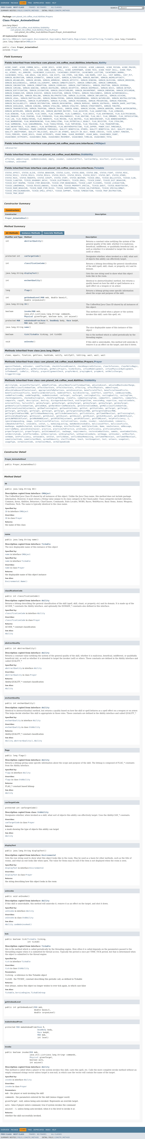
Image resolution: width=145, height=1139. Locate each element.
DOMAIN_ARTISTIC (70, 80)
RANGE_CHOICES (97, 132)
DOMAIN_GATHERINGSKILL (116, 93)
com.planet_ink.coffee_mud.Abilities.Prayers (32, 17)
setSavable (38, 437)
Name (102, 426)
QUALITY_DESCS (125, 129)
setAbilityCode (13, 434)
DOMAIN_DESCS (107, 88)
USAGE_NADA (91, 134)
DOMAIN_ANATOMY (91, 77)
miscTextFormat (72, 426)
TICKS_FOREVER (12, 134)
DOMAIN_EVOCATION (53, 93)
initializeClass (69, 421)
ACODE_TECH (90, 70)
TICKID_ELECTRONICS (60, 180)
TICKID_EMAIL (78, 180)
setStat (50, 437)
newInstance (112, 426)
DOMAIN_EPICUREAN (125, 90)
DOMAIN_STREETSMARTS (91, 106)
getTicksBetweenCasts (66, 413)
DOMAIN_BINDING (88, 80)
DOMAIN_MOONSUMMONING (77, 98)
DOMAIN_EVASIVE (34, 93)
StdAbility (87, 154)
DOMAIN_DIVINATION (39, 90)
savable (129, 159)
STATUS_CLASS (63, 173)
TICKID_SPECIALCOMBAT (113, 188)
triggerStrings (13, 374)
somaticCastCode (13, 439)
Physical (28, 316)
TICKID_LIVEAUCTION (114, 183)
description (32, 400)
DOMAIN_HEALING (33, 96)
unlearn (112, 439)
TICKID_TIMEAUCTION (83, 191)
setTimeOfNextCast (104, 437)
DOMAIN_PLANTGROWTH (39, 101)
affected (9, 159)
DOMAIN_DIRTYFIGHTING (16, 90)
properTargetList (14, 431)
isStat (42, 424)
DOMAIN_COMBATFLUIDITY (63, 83)
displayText (30, 273)
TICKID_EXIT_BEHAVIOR (114, 180)
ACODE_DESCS (48, 67)
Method (35, 10)
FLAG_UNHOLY (31, 127)
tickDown (9, 162)
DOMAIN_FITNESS (72, 93)
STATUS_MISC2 (11, 175)
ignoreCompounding (14, 421)
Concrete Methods (53, 233)
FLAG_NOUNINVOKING (33, 121)
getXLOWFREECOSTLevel (16, 418)
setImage (102, 434)
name (26, 327)
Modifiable (67, 39)
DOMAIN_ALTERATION (71, 77)
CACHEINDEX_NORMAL (114, 72)
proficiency (117, 159)
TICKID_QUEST (98, 186)
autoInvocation (74, 390)
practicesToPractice (63, 429)
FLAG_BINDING (11, 114)
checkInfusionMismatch (63, 366)
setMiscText (128, 434)
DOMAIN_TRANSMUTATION (16, 108)
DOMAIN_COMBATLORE (87, 83)
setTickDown (62, 437)
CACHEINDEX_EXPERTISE (68, 72)
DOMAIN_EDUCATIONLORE (62, 90)
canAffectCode (42, 366)
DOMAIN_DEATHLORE (50, 88)
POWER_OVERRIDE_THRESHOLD (44, 129)
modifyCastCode (90, 426)
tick (26, 334)
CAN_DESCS (42, 75)
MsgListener (80, 39)
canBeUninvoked (38, 159)
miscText (104, 159)
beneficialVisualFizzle (17, 393)
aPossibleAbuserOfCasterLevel (20, 390)
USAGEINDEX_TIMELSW (82, 137)
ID (25, 304)
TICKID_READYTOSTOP (118, 186)
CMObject (16, 39)
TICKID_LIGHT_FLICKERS (90, 183)
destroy (45, 400)
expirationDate (126, 400)
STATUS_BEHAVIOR (45, 173)
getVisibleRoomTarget (16, 416)
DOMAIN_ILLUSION (77, 96)
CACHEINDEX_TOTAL (14, 75)
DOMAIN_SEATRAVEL (101, 103)
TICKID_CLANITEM (13, 180)
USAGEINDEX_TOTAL (103, 137)
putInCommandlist (51, 431)
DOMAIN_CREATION (101, 85)
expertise (111, 400)
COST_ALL (102, 75)
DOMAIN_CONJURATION (15, 85)
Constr (27, 10)
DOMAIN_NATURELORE (100, 98)
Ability (6, 39)
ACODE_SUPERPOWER (74, 70)
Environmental (41, 39)
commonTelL (117, 398)
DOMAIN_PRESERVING (98, 101)
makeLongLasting (59, 424)
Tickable (108, 39)
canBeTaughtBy (32, 395)
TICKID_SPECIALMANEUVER (17, 191)
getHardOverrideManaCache (62, 406)
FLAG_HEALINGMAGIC (63, 116)
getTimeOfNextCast (105, 413)
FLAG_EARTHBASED (104, 114)
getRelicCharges (39, 369)
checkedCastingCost (34, 398)
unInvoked (21, 162)
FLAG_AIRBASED (116, 111)
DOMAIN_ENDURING (106, 90)
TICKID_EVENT (94, 180)
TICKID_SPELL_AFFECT (42, 191)
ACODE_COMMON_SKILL (30, 67)
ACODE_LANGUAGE (96, 67)
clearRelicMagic (129, 366)
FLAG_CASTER (27, 114)
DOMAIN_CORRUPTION (36, 85)
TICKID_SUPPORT (63, 191)
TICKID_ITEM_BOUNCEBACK (64, 183)
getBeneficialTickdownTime (19, 406)
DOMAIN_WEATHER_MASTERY (58, 111)
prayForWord (71, 371)
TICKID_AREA (94, 178)
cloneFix (70, 398)
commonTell (104, 398)
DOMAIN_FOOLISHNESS (92, 93)
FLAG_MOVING (60, 119)
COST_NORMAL (115, 75)
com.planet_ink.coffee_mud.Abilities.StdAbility (28, 28)
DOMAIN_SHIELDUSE (14, 106)
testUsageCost (92, 439)
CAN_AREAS (30, 75)
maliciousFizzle (119, 424)
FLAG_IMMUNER (109, 116)
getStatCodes (96, 408)
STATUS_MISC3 (27, 175)
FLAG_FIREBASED (44, 116)
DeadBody (54, 321)
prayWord (98, 371)
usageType (10, 442)
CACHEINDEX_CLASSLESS (44, 72)
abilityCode (11, 385)
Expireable (55, 39)
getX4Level (75, 416)
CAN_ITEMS (67, 75)
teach (80, 439)
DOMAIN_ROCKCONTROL (62, 103)
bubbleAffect (64, 393)
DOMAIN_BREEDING (126, 80)
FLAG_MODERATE (44, 119)
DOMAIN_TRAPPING (38, 108)
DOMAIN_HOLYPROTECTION (54, 96)
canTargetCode (31, 256)
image (29, 421)
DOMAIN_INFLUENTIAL (98, 96)
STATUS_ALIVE (28, 173)
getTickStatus (87, 413)
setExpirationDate (85, 434)
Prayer (14, 50)
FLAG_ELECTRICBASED (125, 114)
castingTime (126, 395)
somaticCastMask (32, 439)
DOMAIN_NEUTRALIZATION (123, 98)
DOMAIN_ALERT (53, 77)
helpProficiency (117, 418)
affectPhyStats (95, 388)
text (104, 439)
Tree (30, 3)
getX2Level (48, 416)
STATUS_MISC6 (74, 175)
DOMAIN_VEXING (88, 108)
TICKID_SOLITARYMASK (89, 188)
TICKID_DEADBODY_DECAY (35, 180)
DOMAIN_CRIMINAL (120, 85)
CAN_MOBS (78, 75)
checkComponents (13, 398)
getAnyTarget (43, 403)
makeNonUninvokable (80, 424)
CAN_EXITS (55, 75)
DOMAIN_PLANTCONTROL (15, 101)
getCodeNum (40, 406)
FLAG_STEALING (116, 121)
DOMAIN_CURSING (13, 88)
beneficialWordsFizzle (43, 393)
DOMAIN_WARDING (105, 108)
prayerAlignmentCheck (52, 371)
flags (27, 290)
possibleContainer (30, 429)
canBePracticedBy (14, 395)
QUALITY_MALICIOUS (38, 132)
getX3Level (61, 416)
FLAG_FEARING (27, 116)
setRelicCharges (113, 371)
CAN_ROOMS (90, 75)
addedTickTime (49, 385)
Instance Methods (31, 233)
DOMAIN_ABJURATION (14, 77)
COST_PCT (127, 75)
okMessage (126, 426)
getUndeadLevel (32, 297)
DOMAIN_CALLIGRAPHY (40, 83)
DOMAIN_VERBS (72, 108)
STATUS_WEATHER (77, 178)
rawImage (66, 431)
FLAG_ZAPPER (90, 127)
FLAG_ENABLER (11, 116)
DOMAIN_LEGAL (11, 98)
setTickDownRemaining (82, 437)
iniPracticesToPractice (46, 421)
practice (46, 429)
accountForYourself (30, 385)
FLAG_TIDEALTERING (53, 124)
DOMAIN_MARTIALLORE (31, 98)
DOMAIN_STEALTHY (70, 106)
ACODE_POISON (113, 67)
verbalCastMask (43, 442)
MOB (42, 297)
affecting (80, 388)
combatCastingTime (87, 398)
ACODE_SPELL (57, 70)
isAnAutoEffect (74, 159)
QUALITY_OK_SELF (79, 132)
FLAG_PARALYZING (53, 121)
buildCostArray (81, 393)
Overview (5, 3)
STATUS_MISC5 (58, 175)
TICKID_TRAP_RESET (14, 193)
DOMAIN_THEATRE (112, 106)
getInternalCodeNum (88, 406)
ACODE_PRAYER (128, 67)
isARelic (24, 371)
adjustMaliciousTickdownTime (20, 388)
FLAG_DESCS (88, 114)
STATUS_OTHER (118, 175)
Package (14, 3)
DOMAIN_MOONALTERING (53, 98)
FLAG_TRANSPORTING (109, 124)
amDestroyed (22, 159)
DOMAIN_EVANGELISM (14, 93)
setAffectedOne (31, 434)
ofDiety (35, 371)
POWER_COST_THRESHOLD (110, 127)
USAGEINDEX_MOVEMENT (59, 137)
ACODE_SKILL (29, 70)
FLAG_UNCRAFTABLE (14, 127)
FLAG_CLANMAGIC (73, 114)
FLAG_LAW (9, 119)
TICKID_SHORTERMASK (66, 188)
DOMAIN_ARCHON (33, 80)
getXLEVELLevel (104, 416)
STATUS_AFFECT (12, 173)
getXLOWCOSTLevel (123, 416)
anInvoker (28, 366)
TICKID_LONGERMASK (14, 186)
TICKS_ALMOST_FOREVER (117, 132)
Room (43, 321)
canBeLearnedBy (123, 393)
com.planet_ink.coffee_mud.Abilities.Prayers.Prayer (34, 30)
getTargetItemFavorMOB (78, 411)
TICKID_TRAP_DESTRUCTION (108, 191)
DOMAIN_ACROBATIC (35, 77)
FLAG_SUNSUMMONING (32, 124)
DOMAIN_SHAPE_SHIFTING (123, 103)
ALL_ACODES (10, 72)
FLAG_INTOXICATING (128, 116)
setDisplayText (66, 434)
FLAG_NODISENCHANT (93, 119)
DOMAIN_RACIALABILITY (16, 103)
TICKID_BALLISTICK (111, 178)
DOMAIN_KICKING (117, 96)
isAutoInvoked (106, 421)
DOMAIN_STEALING (51, 106)
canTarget (65, 395)
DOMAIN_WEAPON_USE (34, 111)
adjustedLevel (99, 385)
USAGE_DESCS (28, 134)
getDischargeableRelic (17, 369)
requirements (79, 431)
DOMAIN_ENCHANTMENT (85, 90)
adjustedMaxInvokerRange (121, 385)
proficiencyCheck (112, 429)
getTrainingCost (126, 413)
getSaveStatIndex (69, 408)
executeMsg (98, 400)
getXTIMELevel (99, 418)
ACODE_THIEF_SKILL (108, 70)
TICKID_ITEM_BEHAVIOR (38, 183)
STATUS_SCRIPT (44, 178)
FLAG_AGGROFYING (98, 111)
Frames (32, 7)
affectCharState (45, 388)
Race (69, 321)
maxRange (9, 426)
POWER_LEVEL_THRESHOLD (17, 129)
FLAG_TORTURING (73, 124)
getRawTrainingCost (47, 408)
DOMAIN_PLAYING (58, 101)
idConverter (11, 148)
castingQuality (92, 395)
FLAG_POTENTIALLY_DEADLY (77, 121)
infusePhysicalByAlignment (119, 369)
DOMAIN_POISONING (77, 101)
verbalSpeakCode (61, 442)
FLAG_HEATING (82, 116)
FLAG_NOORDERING (13, 121)
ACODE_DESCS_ (63, 67)
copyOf (20, 400)
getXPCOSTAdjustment (61, 418)
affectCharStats (64, 388)
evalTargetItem (83, 400)
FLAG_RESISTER (99, 121)
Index (48, 3)
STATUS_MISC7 (89, 175)
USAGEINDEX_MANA (38, 137)
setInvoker (114, 434)
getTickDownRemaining (42, 413)
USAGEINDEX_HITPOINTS (16, 137)
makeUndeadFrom (32, 321)
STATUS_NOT (104, 175)
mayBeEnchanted (24, 426)
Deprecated (38, 3)
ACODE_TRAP (125, 70)
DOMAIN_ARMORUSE (51, 80)
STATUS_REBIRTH (27, 178)
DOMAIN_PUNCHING (118, 101)
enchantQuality (32, 280)
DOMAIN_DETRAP (123, 88)
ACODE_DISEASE (79, 67)
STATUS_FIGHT (106, 173)
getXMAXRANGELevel (39, 418)
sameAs (114, 431)
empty (51, 159)
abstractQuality (32, 241)
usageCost (124, 439)
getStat (84, 408)
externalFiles (12, 403)
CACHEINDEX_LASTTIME (92, 72)
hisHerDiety (75, 369)
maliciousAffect (100, 424)
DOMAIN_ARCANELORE (14, 80)
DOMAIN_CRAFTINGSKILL (80, 85)
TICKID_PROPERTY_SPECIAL (77, 186)
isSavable (31, 424)
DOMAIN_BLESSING (107, 80)
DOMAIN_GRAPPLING (14, 96)
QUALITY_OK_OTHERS (59, 132)
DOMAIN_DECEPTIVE (70, 88)
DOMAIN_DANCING (31, 88)
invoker (60, 159)
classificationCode (34, 263)
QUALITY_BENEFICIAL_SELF (102, 129)
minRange (57, 426)
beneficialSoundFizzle (116, 390)
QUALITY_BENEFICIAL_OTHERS (74, 129)
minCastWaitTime (42, 426)
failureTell (28, 403)
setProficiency (23, 437)
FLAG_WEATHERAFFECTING (70, 127)
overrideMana (11, 429)
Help (54, 3)
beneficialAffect (93, 390)
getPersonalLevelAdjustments (20, 408)
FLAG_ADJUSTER (80, 111)
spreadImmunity (51, 439)
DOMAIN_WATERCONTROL (126, 108)
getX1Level (35, 416)
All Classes (56, 7)
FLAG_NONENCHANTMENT (116, 119)
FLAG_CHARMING (56, 114)
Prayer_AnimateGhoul (15, 218)
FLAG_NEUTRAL (75, 119)
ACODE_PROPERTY (13, 70)
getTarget (110, 408)
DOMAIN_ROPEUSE (82, 103)
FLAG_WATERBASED (48, 127)
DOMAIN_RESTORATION (40, 103)
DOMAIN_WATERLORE (14, 111)
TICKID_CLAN (129, 178)
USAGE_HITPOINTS (44, 134)
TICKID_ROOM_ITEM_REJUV (42, 188)
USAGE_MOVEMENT (76, 134)
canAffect (96, 393)
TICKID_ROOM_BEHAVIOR (16, 188)
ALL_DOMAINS (24, 72)
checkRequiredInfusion (89, 366)
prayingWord (86, 371)
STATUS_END (91, 173)
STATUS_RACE (11, 178)
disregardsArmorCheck (62, 400)
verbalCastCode (25, 442)
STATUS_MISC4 (43, 175)
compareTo (10, 400)
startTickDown (68, 439)
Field (19, 10)
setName (9, 437)
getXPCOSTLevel (82, 418)
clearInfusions (111, 366)
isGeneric (120, 421)
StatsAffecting (95, 39)
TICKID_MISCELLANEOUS (37, 186)
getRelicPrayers (58, 369)
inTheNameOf (11, 371)
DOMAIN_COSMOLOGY (57, 85)
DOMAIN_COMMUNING (107, 83)
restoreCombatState (99, 431)
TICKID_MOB (56, 186)
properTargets (32, 431)
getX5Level (88, 416)
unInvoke (28, 342)
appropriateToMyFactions (51, 390)
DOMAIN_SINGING (33, 106)
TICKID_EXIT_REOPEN (15, 183)
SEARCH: (114, 8)
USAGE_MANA (60, 134)
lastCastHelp (91, 159)
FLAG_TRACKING (90, 124)
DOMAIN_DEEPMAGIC (90, 88)
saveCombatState (128, 431)
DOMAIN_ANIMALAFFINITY (112, 77)
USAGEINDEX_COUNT (109, 134)
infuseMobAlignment (93, 369)
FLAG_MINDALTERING (25, 119)
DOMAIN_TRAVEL (56, 108)
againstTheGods (13, 366)
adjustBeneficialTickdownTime (74, 385)
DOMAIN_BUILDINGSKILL (16, 83)
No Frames (41, 7)
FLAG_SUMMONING (13, 124)
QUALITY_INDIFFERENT (15, 132)
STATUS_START (60, 178)
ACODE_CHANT (11, 67)
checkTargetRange (55, 398)
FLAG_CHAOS (40, 114)
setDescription (48, 434)
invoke (27, 311)
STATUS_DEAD (78, 173)
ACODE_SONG (42, 70)
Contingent (27, 39)
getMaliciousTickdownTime (113, 406)
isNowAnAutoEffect (14, 424)
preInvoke (81, 429)
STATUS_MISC (121, 173)
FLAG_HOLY (96, 116)
